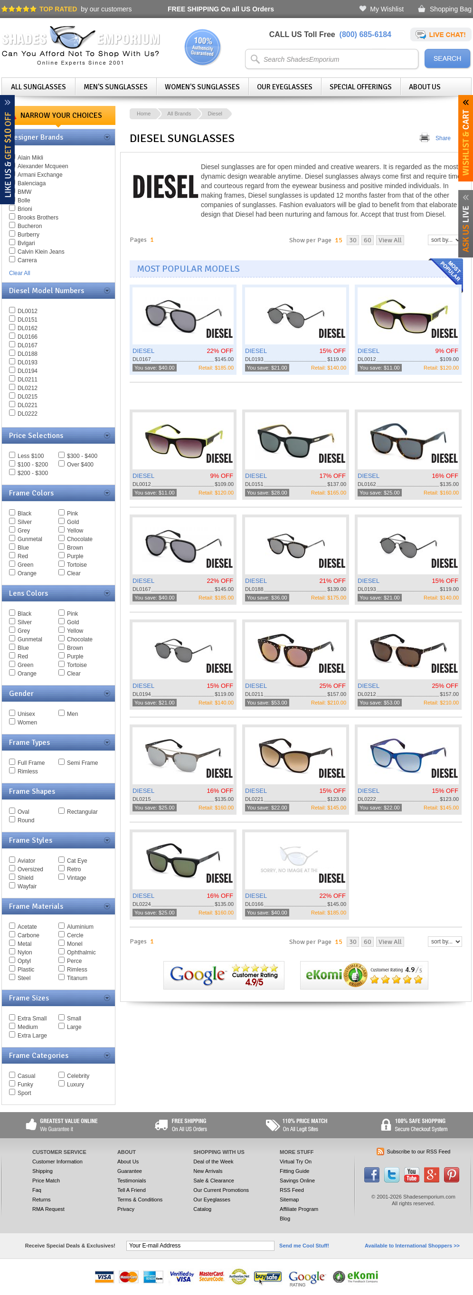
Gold (73, 522)
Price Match (46, 1180)
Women (27, 722)
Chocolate (80, 539)
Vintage (76, 878)
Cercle (75, 935)
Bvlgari (26, 243)
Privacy (125, 1209)
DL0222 (28, 413)
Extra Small (32, 1018)
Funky (25, 1084)
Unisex (26, 714)
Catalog (202, 1209)
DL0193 (28, 362)
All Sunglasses (38, 87)
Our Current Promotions (221, 1190)
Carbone (28, 935)
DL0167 (28, 345)
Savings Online (297, 1180)
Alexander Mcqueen (43, 166)
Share (443, 138)
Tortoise (77, 565)
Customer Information (57, 1161)
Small (74, 1018)
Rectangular (82, 812)
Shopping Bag (451, 9)
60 (367, 240)
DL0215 (28, 396)
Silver (25, 522)
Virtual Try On (296, 1161)
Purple (75, 556)
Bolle (24, 200)
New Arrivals (207, 1171)
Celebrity (78, 1076)
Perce (74, 961)
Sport (24, 1093)
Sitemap (289, 1199)
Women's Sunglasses (202, 87)
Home (144, 113)
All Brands (179, 113)
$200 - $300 (33, 473)
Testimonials (131, 1180)
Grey (24, 530)
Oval (23, 812)
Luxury (75, 1084)
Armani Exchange (40, 174)
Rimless (28, 771)
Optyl (24, 961)
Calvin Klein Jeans (41, 251)
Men (72, 714)
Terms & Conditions (139, 1199)
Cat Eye (77, 860)
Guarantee (129, 1171)
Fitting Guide (294, 1171)
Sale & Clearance (213, 1180)
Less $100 (31, 456)
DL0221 (28, 405)
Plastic (26, 969)
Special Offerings (361, 87)
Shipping (42, 1171)
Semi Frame (82, 763)
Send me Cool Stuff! (304, 1245)
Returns (41, 1199)
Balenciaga (32, 183)
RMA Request (48, 1209)
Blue (23, 547)
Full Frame (31, 763)
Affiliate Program (299, 1209)
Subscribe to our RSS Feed (419, 1151)
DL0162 (28, 328)
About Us (425, 87)
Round (26, 820)
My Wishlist (387, 9)
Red (23, 556)
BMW (24, 192)
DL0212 (28, 388)
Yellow (75, 530)
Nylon (25, 952)
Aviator (26, 860)
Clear (74, 573)
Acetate (27, 927)
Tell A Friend (131, 1190)
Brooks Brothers (38, 217)
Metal (24, 944)
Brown (75, 547)
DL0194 (28, 371)
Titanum (77, 978)
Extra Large (32, 1035)
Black (24, 513)
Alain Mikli (30, 157)
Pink (72, 513)
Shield (25, 878)
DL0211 (28, 379)
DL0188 (28, 354)
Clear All (19, 273)
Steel (24, 978)
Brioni (25, 209)
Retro (74, 869)
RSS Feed (292, 1190)
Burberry (28, 234)
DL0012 (28, 311)
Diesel (215, 113)
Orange (27, 573)
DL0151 (28, 319)
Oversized (30, 869)
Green (25, 565)
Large (74, 1027)
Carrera (27, 260)
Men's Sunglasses (116, 87)
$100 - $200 (33, 464)
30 (353, 240)
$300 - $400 (82, 456)
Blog (285, 1218)
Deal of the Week (213, 1161)
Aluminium (80, 927)
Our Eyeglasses (284, 87)
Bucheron (30, 226)
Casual (26, 1076)
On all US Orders (221, 9)
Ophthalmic (81, 952)
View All (390, 240)
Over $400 (80, 464)
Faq (36, 1190)
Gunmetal (30, 539)
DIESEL (143, 350)
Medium (28, 1027)
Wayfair (27, 886)
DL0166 (28, 336)
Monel (75, 944)
